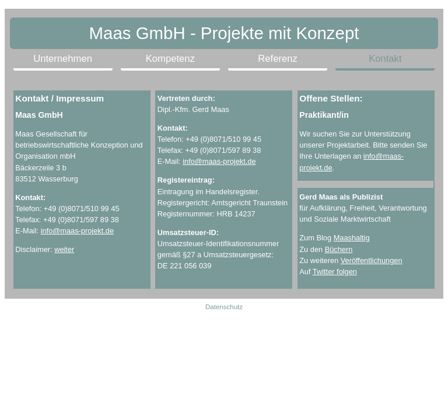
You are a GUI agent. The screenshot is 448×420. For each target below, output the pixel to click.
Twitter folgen (335, 271)
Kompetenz (170, 58)
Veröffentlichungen (371, 260)
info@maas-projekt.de (77, 230)
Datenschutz (224, 306)
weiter (64, 249)
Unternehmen (62, 58)
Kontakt (385, 58)
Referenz (277, 58)
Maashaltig (352, 237)
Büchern (339, 249)
